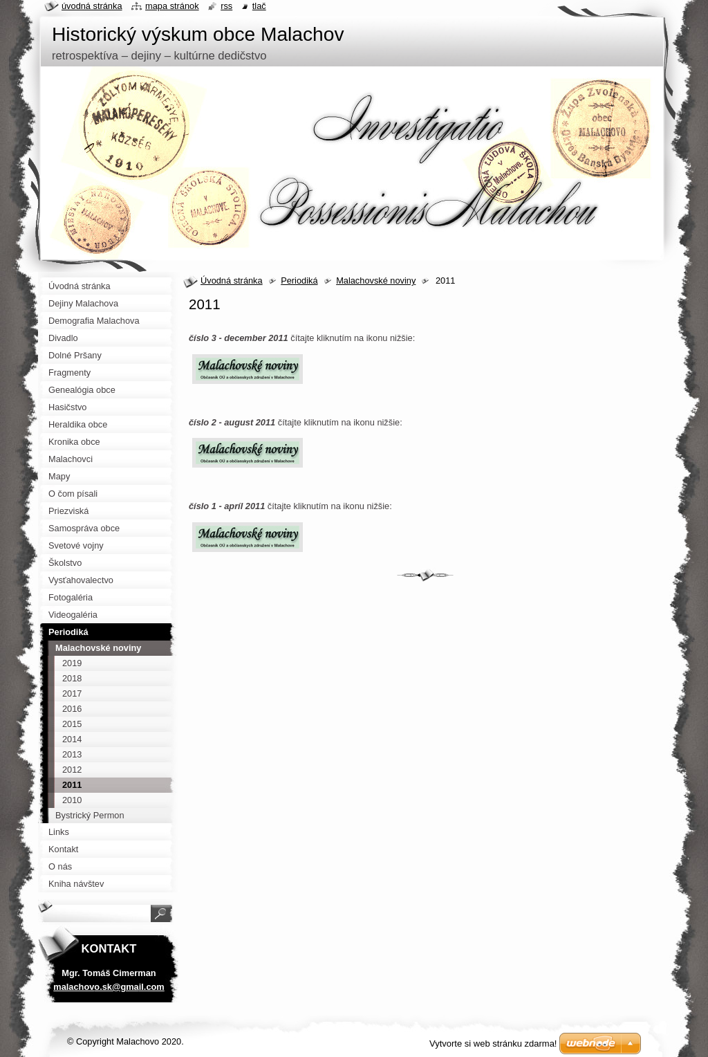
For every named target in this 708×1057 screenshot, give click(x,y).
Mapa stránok (172, 6)
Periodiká (299, 280)
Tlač (259, 6)
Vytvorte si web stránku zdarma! (493, 1043)
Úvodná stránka (232, 280)
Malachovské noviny (376, 280)
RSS (226, 6)
